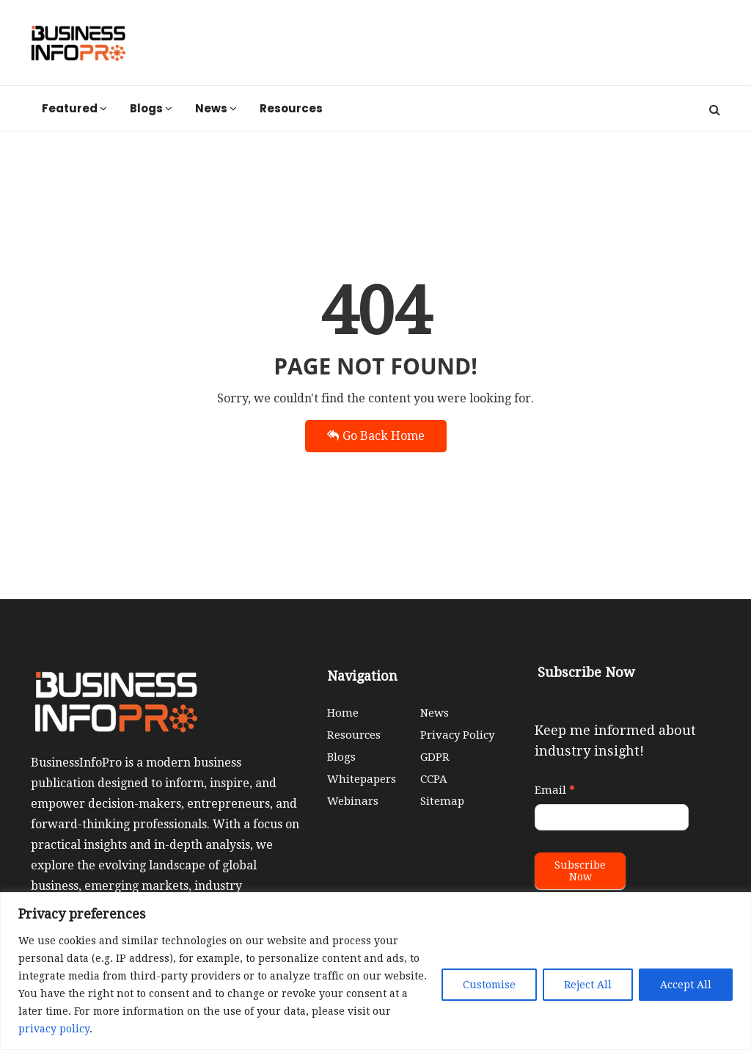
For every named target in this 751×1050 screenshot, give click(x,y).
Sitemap (442, 801)
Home (343, 713)
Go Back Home (376, 436)
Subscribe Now (580, 871)
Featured (74, 108)
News (216, 108)
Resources (291, 108)
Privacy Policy (457, 735)
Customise (489, 985)
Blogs (151, 108)
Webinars (352, 801)
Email (555, 790)
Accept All (685, 985)
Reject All (588, 985)
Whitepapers (361, 779)
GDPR (435, 757)
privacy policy (53, 1029)
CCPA (433, 779)
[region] (375, 971)
